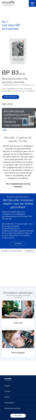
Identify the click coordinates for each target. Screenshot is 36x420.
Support (7, 386)
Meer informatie (10, 97)
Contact (7, 391)
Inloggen (18, 415)
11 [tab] (22, 130)
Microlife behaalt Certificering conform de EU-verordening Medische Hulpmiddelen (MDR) (17, 118)
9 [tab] (14, 130)
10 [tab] (18, 130)
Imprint (6, 397)
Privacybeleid (9, 403)
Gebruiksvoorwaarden (12, 408)
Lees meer (18, 243)
